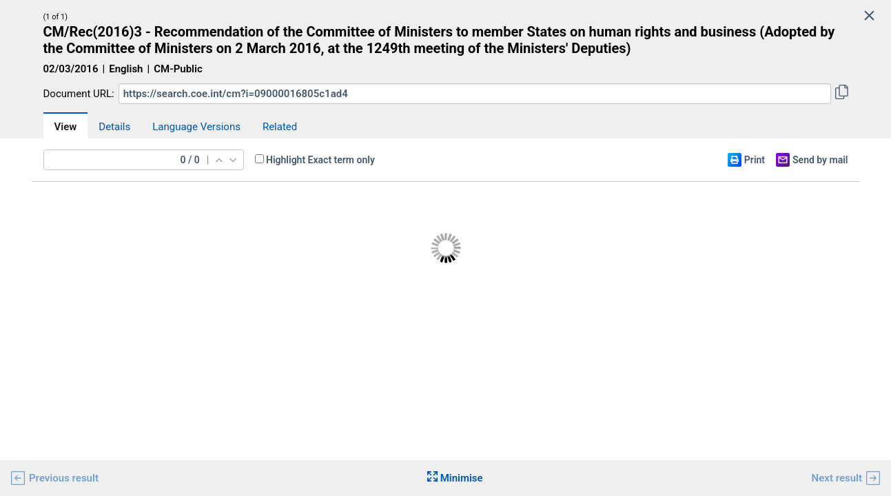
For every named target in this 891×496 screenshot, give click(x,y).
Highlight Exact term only (320, 159)
